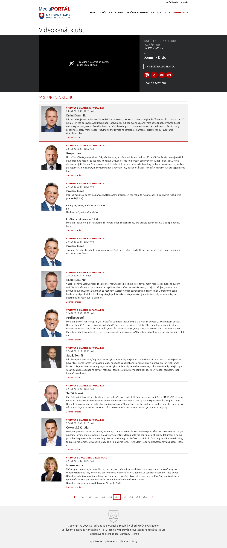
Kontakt (184, 2)
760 (110, 496)
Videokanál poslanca (161, 66)
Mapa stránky (129, 540)
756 (82, 496)
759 (103, 496)
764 (138, 496)
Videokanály (180, 12)
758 (96, 496)
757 (89, 496)
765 (145, 496)
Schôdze (105, 12)
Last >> (156, 496)
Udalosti (163, 12)
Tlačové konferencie (140, 12)
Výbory (119, 12)
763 (131, 496)
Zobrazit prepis (73, 137)
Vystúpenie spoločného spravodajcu (86, 457)
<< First (71, 496)
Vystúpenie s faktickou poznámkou (85, 107)
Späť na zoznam (154, 83)
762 (124, 496)
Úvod (93, 12)
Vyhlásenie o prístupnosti (104, 540)
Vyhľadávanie (172, 2)
